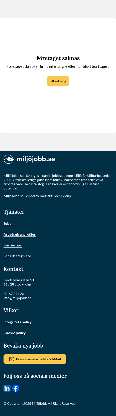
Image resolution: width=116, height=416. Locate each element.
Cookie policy (15, 333)
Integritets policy (18, 322)
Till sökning (57, 81)
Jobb (8, 223)
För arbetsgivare (17, 256)
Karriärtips (13, 245)
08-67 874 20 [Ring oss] (14, 293)
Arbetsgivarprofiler (20, 234)
